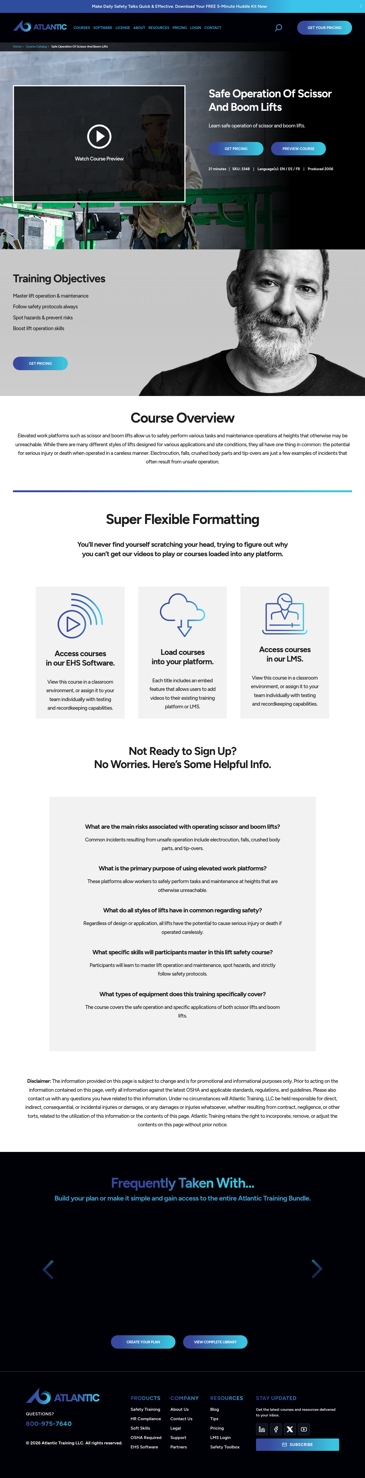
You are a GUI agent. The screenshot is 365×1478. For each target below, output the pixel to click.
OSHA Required (146, 1437)
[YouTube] (304, 1429)
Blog (214, 1409)
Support (178, 1437)
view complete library (215, 1342)
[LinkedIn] (262, 1429)
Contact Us (181, 1418)
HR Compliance (146, 1418)
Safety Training (145, 1409)
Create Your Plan (143, 1342)
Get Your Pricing (325, 28)
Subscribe (297, 1444)
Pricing (217, 1428)
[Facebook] (276, 1429)
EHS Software (144, 1447)
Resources (159, 28)
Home (17, 46)
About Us (179, 1409)
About (139, 28)
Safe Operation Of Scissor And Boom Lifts (79, 46)
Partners (178, 1447)
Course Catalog (36, 46)
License (122, 28)
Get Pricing (236, 149)
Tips (214, 1418)
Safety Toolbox (225, 1447)
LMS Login (220, 1437)
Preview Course (299, 149)
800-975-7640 (49, 1423)
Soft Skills (140, 1428)
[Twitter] (290, 1429)
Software (102, 28)
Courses (81, 28)
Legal (175, 1428)
